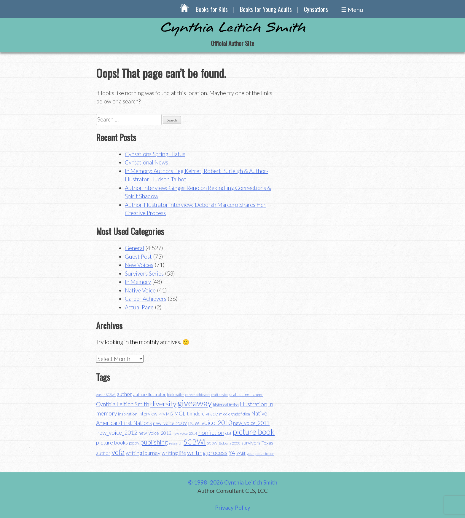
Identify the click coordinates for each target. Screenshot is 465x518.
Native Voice (140, 290)
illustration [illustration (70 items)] (253, 404)
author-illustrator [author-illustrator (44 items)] (149, 394)
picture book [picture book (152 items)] (254, 432)
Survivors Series (144, 273)
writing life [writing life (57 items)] (174, 453)
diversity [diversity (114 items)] (163, 403)
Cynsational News (146, 162)
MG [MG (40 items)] (169, 414)
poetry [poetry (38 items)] (134, 443)
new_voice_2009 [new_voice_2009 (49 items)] (170, 423)
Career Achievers (145, 298)
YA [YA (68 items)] (232, 452)
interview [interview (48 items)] (147, 413)
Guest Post (138, 256)
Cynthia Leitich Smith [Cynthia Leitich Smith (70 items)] (122, 404)
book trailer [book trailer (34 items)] (175, 394)
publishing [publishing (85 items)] (154, 442)
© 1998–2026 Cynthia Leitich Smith (232, 482)
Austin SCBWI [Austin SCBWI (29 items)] (106, 395)
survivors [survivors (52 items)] (250, 442)
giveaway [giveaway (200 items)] (195, 403)
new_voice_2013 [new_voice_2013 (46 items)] (154, 433)
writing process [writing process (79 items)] (207, 452)
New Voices (139, 264)
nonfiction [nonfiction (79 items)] (211, 432)
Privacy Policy (232, 507)
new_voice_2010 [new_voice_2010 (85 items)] (210, 422)
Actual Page (139, 307)
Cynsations (316, 9)
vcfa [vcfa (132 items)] (118, 451)
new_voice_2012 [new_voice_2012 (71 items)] (116, 432)
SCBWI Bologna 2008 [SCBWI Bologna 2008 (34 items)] (223, 443)
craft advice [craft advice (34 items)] (219, 394)
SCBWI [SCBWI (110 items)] (195, 442)
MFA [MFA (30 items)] (161, 414)
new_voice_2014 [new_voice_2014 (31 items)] (185, 433)
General (134, 247)
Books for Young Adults (266, 9)
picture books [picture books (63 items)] (112, 442)
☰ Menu (352, 9)
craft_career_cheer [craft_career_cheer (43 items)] (246, 394)
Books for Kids (212, 9)
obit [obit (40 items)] (228, 433)
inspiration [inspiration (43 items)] (127, 413)
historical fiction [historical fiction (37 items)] (226, 404)
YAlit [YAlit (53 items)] (241, 453)
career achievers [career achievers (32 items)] (197, 395)
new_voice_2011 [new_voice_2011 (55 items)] (251, 423)
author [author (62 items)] (124, 394)
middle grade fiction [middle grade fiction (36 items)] (234, 414)
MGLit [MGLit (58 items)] (181, 413)
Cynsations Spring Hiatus (155, 154)
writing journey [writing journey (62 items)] (143, 453)
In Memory (138, 281)
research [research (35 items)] (175, 443)
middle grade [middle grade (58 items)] (204, 413)
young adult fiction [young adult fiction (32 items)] (260, 453)
